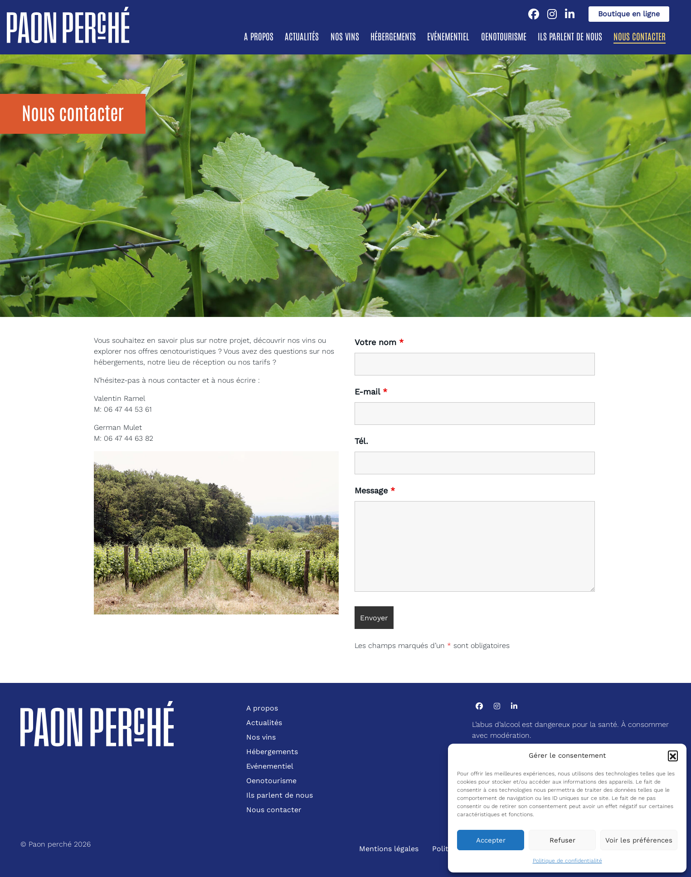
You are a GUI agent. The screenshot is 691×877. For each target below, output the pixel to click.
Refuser (562, 840)
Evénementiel (448, 36)
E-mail (371, 391)
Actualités (302, 36)
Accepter (491, 840)
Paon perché (50, 844)
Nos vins (345, 36)
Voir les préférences (638, 840)
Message (375, 490)
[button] (672, 755)
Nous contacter (639, 36)
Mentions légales (388, 848)
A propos (258, 36)
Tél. (361, 441)
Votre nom (379, 342)
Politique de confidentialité (567, 861)
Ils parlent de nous (570, 36)
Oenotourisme (503, 36)
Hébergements (393, 36)
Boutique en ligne (629, 14)
